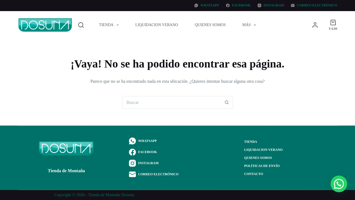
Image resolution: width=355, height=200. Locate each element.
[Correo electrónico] (314, 5)
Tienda (110, 25)
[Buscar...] (171, 102)
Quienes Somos (210, 25)
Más (250, 25)
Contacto (253, 174)
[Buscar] (81, 25)
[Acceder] (315, 25)
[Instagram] (271, 5)
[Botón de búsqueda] (226, 102)
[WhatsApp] (206, 5)
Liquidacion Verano (156, 25)
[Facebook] (238, 5)
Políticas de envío (262, 166)
